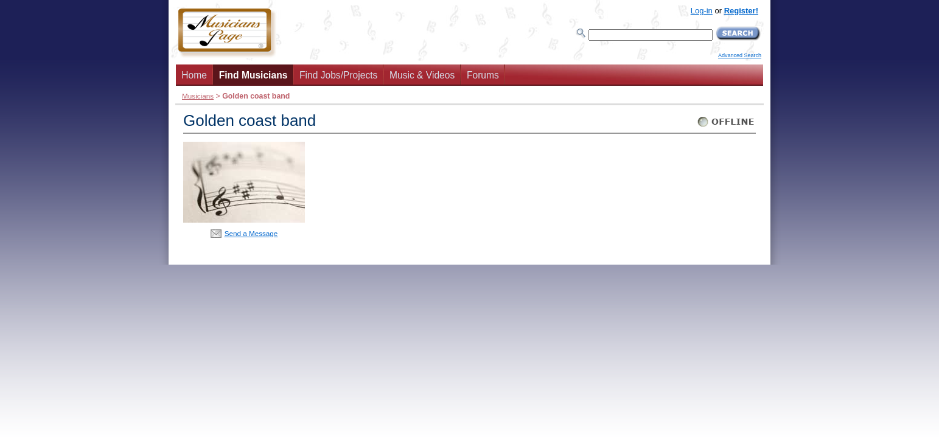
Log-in (702, 10)
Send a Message (251, 233)
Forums (483, 75)
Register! (741, 10)
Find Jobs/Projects (338, 75)
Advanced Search (739, 55)
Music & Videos (422, 75)
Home (194, 75)
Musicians (198, 96)
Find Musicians (253, 75)
